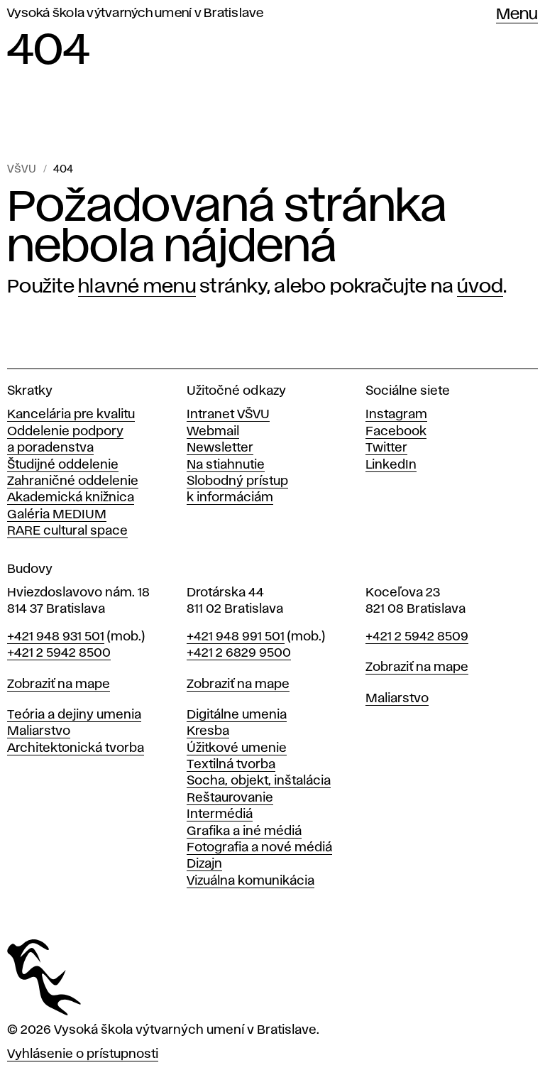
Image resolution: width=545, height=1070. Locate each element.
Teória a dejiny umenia (74, 715)
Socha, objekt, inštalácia (259, 781)
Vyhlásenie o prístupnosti (82, 1054)
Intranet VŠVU (228, 414)
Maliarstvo (38, 731)
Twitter (386, 448)
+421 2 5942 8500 (59, 653)
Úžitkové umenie (237, 748)
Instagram (396, 414)
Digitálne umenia (237, 715)
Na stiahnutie (226, 465)
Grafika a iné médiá (244, 831)
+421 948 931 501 (55, 637)
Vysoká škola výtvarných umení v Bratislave (135, 13)
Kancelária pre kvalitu (71, 414)
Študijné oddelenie (63, 465)
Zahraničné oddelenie (72, 481)
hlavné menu (137, 286)
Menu (517, 15)
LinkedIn (391, 465)
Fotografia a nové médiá (259, 847)
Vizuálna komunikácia (250, 881)
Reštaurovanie (230, 798)
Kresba (208, 731)
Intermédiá (220, 814)
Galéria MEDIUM (56, 514)
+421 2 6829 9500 (239, 653)
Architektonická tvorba (75, 748)
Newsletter (220, 448)
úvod (480, 286)
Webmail (213, 431)
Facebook (395, 431)
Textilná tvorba (231, 764)
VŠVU (21, 170)
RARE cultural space (67, 531)
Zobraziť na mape (58, 684)
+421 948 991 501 (236, 637)
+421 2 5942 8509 (416, 637)
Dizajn (204, 864)
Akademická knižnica (70, 497)
